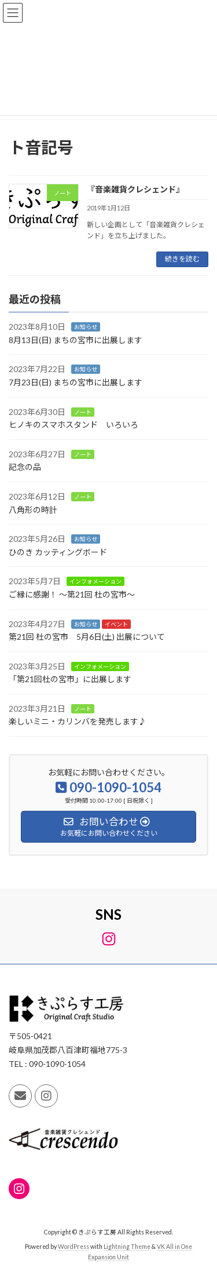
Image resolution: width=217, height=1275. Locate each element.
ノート (82, 412)
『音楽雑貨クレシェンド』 (135, 189)
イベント (116, 623)
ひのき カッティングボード (58, 552)
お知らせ (85, 326)
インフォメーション (95, 581)
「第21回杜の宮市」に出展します (70, 679)
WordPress (73, 1246)
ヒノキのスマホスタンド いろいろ (73, 424)
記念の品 (25, 467)
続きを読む (182, 258)
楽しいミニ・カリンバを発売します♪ (77, 721)
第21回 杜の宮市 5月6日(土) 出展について (87, 637)
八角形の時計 (33, 509)
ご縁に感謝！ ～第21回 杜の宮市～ (72, 594)
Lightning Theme (127, 1246)
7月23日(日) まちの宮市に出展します (75, 382)
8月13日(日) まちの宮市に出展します (75, 340)
